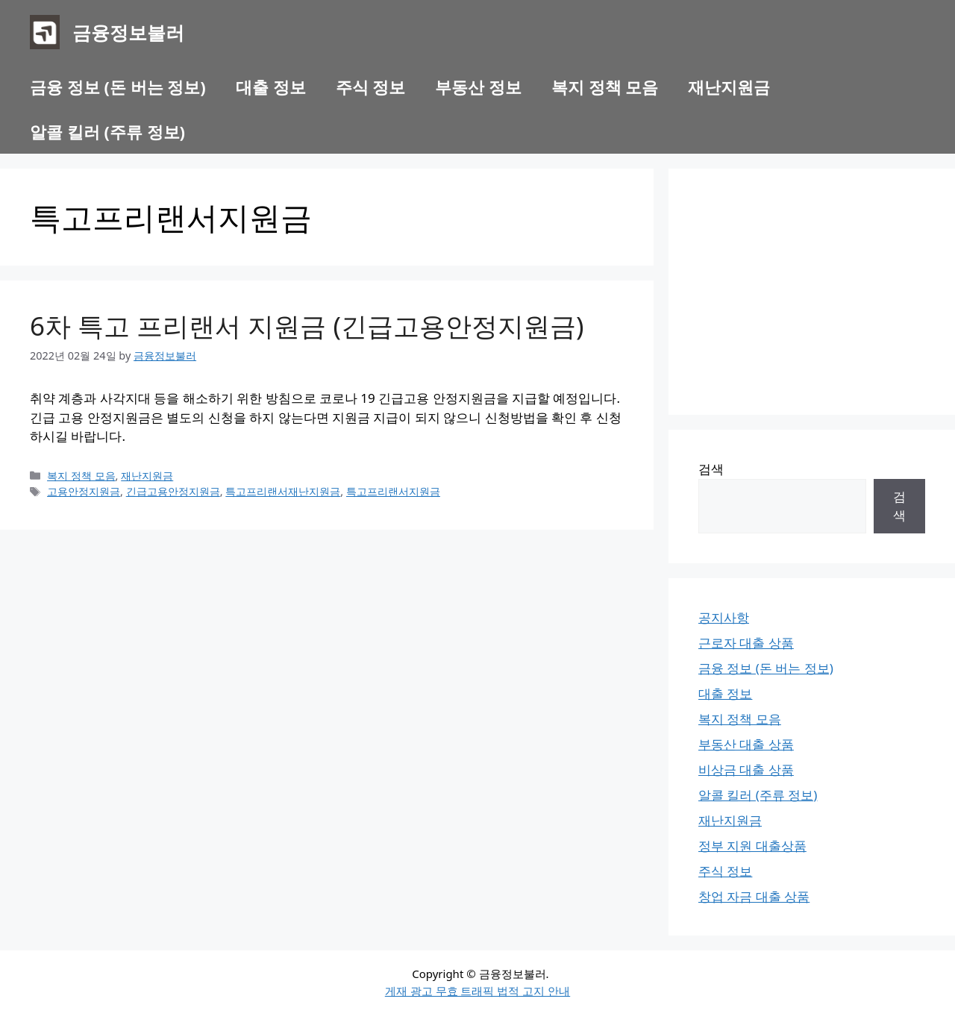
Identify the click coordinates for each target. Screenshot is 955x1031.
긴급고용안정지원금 (173, 491)
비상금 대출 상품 (746, 769)
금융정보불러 (128, 32)
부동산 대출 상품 (746, 744)
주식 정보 (371, 86)
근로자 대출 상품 (746, 642)
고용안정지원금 (83, 491)
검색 (711, 468)
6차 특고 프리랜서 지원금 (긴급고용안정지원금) (306, 325)
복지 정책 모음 (604, 86)
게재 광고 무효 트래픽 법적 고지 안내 (477, 990)
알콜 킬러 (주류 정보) (107, 131)
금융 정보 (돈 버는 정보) (118, 86)
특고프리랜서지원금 (393, 491)
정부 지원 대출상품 (752, 845)
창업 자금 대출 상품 (754, 896)
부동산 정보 (478, 86)
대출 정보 (271, 86)
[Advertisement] (811, 291)
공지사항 (723, 617)
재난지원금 (729, 86)
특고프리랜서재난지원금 (282, 491)
